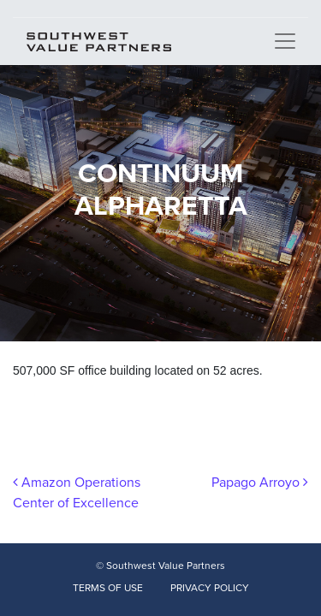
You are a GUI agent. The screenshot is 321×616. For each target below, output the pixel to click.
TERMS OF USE (108, 588)
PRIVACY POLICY (209, 588)
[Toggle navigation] (285, 41)
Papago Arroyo (259, 482)
